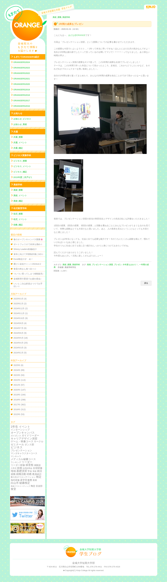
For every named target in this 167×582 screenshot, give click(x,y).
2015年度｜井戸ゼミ (22, 177)
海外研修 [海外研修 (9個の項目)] (15, 480)
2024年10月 (19, 318)
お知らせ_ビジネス (22, 119)
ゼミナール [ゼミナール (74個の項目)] (17, 444)
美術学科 (76, 264)
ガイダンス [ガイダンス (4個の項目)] (16, 436)
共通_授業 (18, 137)
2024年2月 (18, 352)
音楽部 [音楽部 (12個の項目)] (39, 486)
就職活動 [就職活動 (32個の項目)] (21, 474)
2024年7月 (18, 328)
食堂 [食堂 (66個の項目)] (13, 489)
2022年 (17, 380)
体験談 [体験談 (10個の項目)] (37, 465)
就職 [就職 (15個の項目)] (13, 474)
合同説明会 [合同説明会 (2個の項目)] (27, 468)
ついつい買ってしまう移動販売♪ (28, 274)
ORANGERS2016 (21, 106)
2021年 (17, 385)
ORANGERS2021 (21, 78)
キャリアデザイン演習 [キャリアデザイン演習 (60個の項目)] (24, 438)
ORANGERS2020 (21, 84)
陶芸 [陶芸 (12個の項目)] (33, 486)
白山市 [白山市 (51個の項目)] (15, 482)
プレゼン (118, 264)
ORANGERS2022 (21, 73)
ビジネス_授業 (20, 161)
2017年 (17, 404)
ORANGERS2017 (21, 100)
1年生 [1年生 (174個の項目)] (14, 426)
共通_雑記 (18, 148)
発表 (89, 264)
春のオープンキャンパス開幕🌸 (28, 239)
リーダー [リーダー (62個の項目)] (27, 462)
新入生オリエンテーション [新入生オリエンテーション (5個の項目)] (23, 477)
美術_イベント (20, 195)
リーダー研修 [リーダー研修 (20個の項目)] (18, 465)
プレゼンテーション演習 (102, 264)
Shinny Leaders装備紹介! (25, 249)
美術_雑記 (18, 201)
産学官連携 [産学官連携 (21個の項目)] (26, 480)
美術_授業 (66, 264)
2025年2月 (18, 303)
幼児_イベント (20, 219)
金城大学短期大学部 (83, 563)
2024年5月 (18, 338)
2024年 (17, 370)
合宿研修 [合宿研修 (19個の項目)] (37, 468)
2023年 (17, 375)
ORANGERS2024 (21, 62)
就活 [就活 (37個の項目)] (39, 471)
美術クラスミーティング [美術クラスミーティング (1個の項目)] (20, 486)
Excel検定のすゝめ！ (23, 259)
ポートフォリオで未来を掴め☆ (28, 244)
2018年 (17, 399)
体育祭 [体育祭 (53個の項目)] (29, 465)
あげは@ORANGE (76, 35)
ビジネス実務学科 (22, 155)
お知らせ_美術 (20, 124)
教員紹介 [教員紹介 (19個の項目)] (37, 474)
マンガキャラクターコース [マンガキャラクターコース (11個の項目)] (24, 453)
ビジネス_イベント (22, 166)
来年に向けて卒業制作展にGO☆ (29, 254)
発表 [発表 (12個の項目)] (35, 480)
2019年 (17, 394)
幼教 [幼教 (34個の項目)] (29, 474)
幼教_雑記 (18, 225)
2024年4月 (18, 343)
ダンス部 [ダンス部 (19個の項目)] (29, 444)
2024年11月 (19, 313)
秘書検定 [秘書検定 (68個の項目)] (24, 482)
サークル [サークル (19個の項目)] (38, 441)
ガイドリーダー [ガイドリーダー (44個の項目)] (30, 435)
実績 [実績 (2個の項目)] (34, 471)
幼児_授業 (18, 214)
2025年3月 (18, 299)
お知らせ (17, 113)
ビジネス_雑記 (20, 172)
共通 (15, 131)
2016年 (17, 409)
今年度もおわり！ (130, 264)
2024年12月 (19, 308)
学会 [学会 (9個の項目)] (30, 471)
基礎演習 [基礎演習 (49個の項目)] (21, 470)
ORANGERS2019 (21, 89)
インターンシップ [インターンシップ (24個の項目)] (20, 429)
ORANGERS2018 (21, 95)
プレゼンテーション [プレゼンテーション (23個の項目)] (21, 450)
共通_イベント (20, 142)
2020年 (17, 390)
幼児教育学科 (20, 208)
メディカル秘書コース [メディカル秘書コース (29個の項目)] (23, 459)
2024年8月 (18, 323)
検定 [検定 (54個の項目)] (38, 476)
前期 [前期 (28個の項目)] (19, 468)
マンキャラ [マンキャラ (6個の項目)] (16, 456)
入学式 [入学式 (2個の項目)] (14, 468)
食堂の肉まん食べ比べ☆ (25, 269)
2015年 (17, 414)
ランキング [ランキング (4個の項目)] (16, 462)
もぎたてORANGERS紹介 (26, 57)
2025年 (17, 365)
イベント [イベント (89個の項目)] (24, 426)
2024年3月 (18, 347)
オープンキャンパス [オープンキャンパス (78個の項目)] (23, 432)
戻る (146, 283)
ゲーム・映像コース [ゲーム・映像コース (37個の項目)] (22, 441)
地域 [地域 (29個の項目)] (13, 471)
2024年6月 (18, 333)
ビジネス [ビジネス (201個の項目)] (17, 447)
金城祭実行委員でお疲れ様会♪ (27, 279)
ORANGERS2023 (21, 68)
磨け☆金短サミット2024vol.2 (27, 264)
